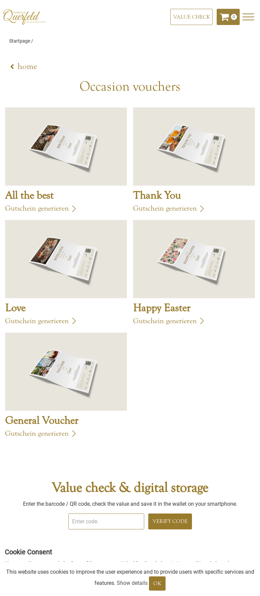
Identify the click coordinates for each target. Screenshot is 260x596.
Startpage (19, 41)
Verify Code (170, 521)
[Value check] (191, 17)
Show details (132, 583)
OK (157, 583)
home (27, 66)
